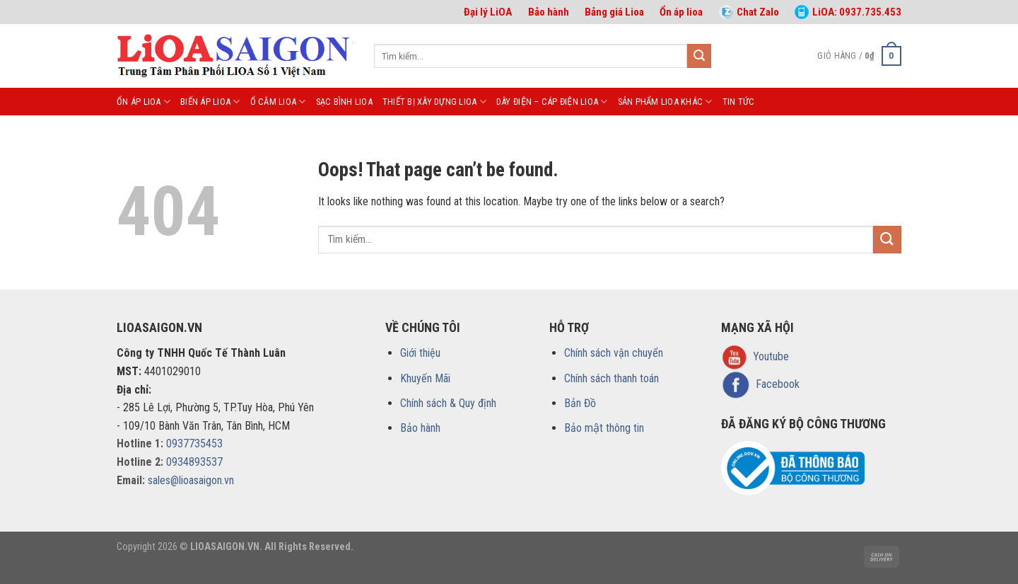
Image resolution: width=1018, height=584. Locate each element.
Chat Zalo (749, 12)
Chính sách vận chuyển (613, 353)
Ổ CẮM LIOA (278, 101)
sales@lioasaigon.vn (191, 480)
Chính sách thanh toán (611, 378)
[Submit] (699, 56)
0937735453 (194, 443)
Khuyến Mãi (425, 378)
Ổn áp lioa (681, 12)
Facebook (778, 384)
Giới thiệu (420, 353)
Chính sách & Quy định (448, 403)
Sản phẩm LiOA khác (665, 101)
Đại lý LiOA (488, 12)
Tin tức (738, 101)
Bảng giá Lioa (614, 12)
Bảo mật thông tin (604, 428)
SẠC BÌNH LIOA (344, 101)
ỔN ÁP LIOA (143, 101)
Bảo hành (548, 12)
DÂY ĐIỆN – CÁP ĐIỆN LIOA (552, 101)
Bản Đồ (580, 403)
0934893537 (194, 462)
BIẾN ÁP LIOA (210, 101)
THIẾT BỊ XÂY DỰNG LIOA (434, 101)
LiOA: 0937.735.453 (848, 12)
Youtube (771, 356)
